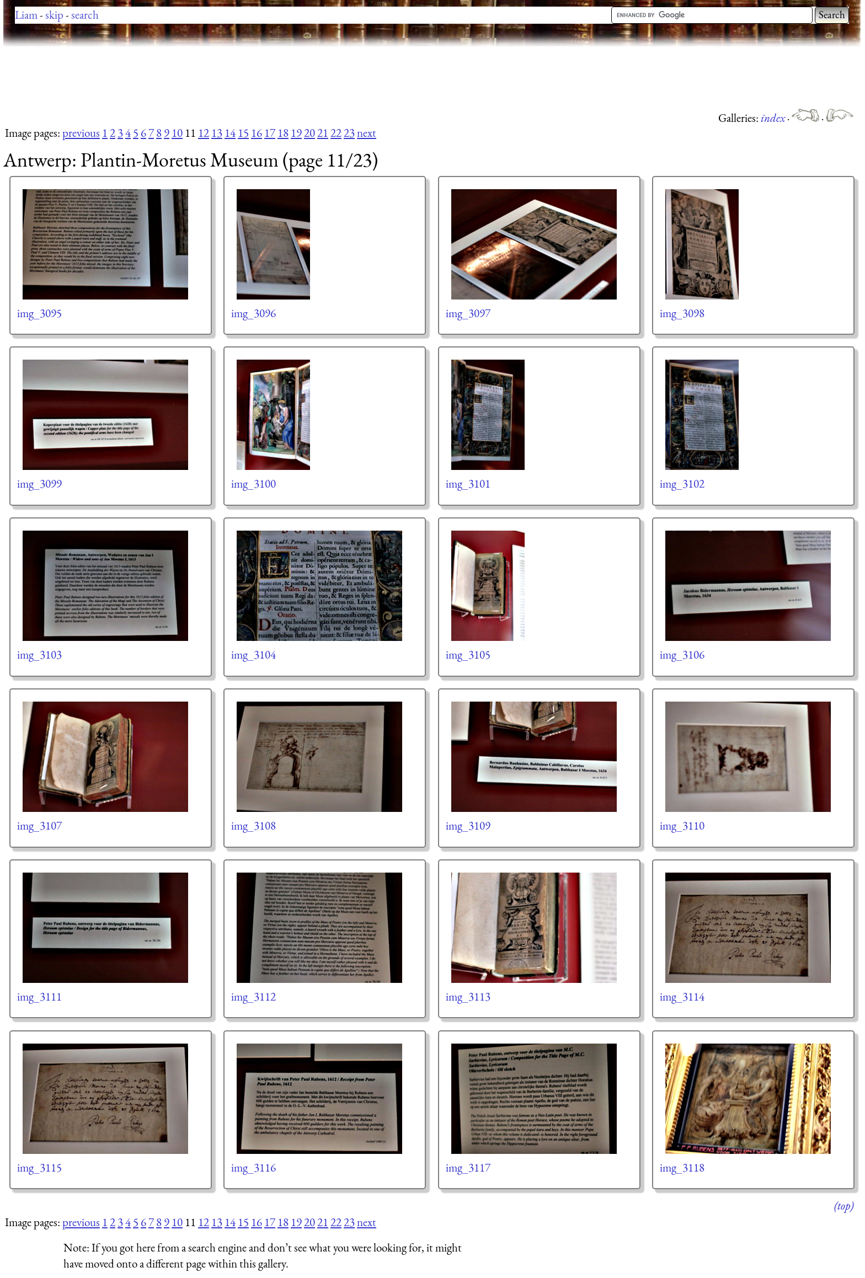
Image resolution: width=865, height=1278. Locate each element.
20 (309, 132)
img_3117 (468, 1167)
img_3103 (39, 654)
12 (203, 132)
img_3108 (253, 825)
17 (269, 132)
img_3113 (468, 996)
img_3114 (682, 996)
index (774, 117)
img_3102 (682, 483)
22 (335, 132)
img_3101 (468, 483)
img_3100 (253, 483)
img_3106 (682, 654)
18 (283, 132)
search (85, 14)
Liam (26, 14)
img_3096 (253, 313)
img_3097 (468, 313)
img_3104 (253, 654)
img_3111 (39, 996)
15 (243, 132)
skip (54, 14)
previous (81, 132)
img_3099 (39, 483)
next (366, 132)
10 (177, 132)
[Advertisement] (204, 77)
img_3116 (253, 1167)
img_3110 (682, 825)
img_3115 (39, 1167)
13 (216, 132)
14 (230, 132)
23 (349, 132)
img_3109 (468, 825)
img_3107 (39, 825)
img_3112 (253, 996)
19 (296, 132)
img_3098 (682, 313)
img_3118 (682, 1167)
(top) (843, 1205)
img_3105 (468, 654)
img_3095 (39, 313)
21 (322, 132)
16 (256, 132)
